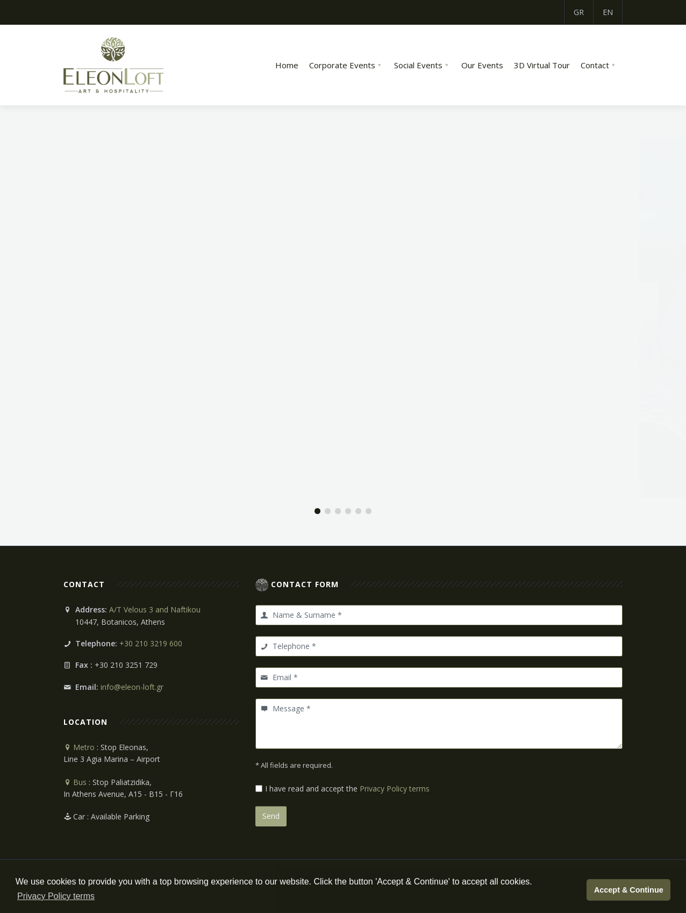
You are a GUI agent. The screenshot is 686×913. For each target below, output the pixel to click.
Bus (75, 782)
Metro (79, 747)
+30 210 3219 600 (150, 643)
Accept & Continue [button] (628, 890)
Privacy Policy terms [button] (56, 896)
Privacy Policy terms (395, 788)
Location (85, 722)
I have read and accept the (347, 788)
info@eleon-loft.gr (132, 687)
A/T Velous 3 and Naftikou (155, 609)
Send (271, 816)
